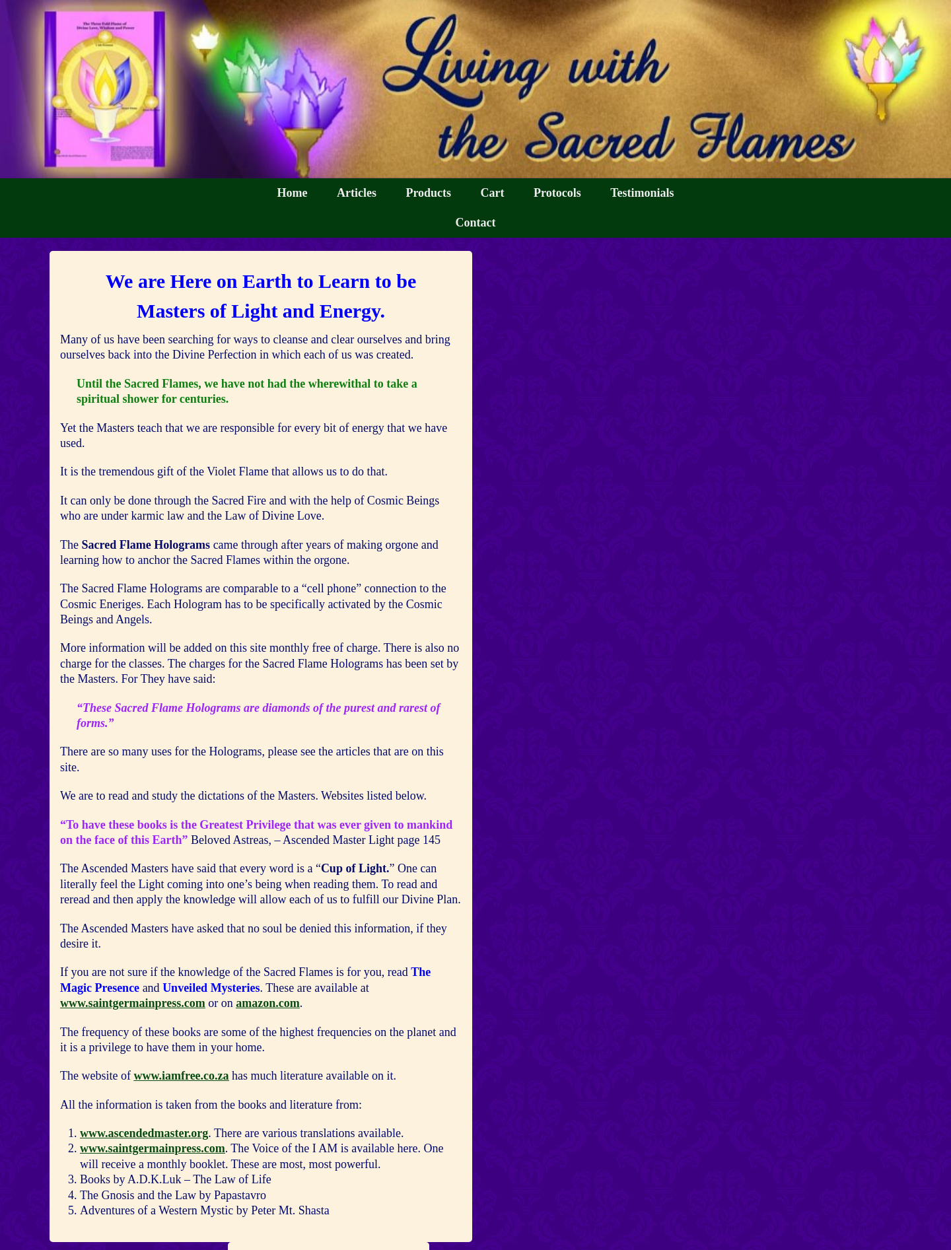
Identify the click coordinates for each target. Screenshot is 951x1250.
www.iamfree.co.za (181, 1075)
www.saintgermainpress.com (132, 1003)
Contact (476, 222)
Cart (493, 192)
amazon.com (267, 1003)
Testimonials (642, 192)
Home (292, 192)
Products (428, 192)
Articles (356, 192)
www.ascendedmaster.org (144, 1133)
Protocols (557, 192)
